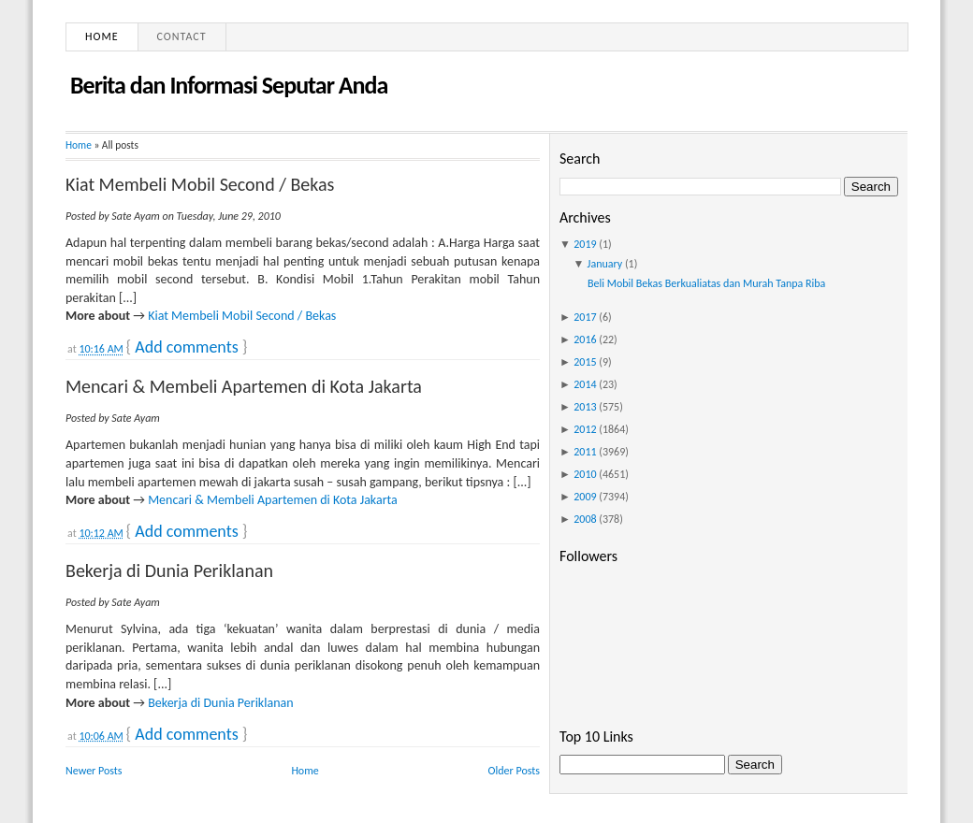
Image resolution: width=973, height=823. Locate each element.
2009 (585, 496)
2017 (585, 317)
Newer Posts (94, 770)
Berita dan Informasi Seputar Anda (228, 85)
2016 (585, 339)
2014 (585, 384)
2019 (585, 244)
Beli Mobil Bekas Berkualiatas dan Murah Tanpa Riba (706, 283)
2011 (585, 451)
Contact (182, 36)
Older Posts (514, 770)
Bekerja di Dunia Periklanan (169, 570)
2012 (585, 429)
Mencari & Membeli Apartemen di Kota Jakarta (243, 386)
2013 (585, 406)
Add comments (186, 347)
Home (102, 36)
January (605, 263)
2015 (585, 361)
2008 (585, 519)
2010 (585, 474)
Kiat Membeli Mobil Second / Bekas (199, 184)
